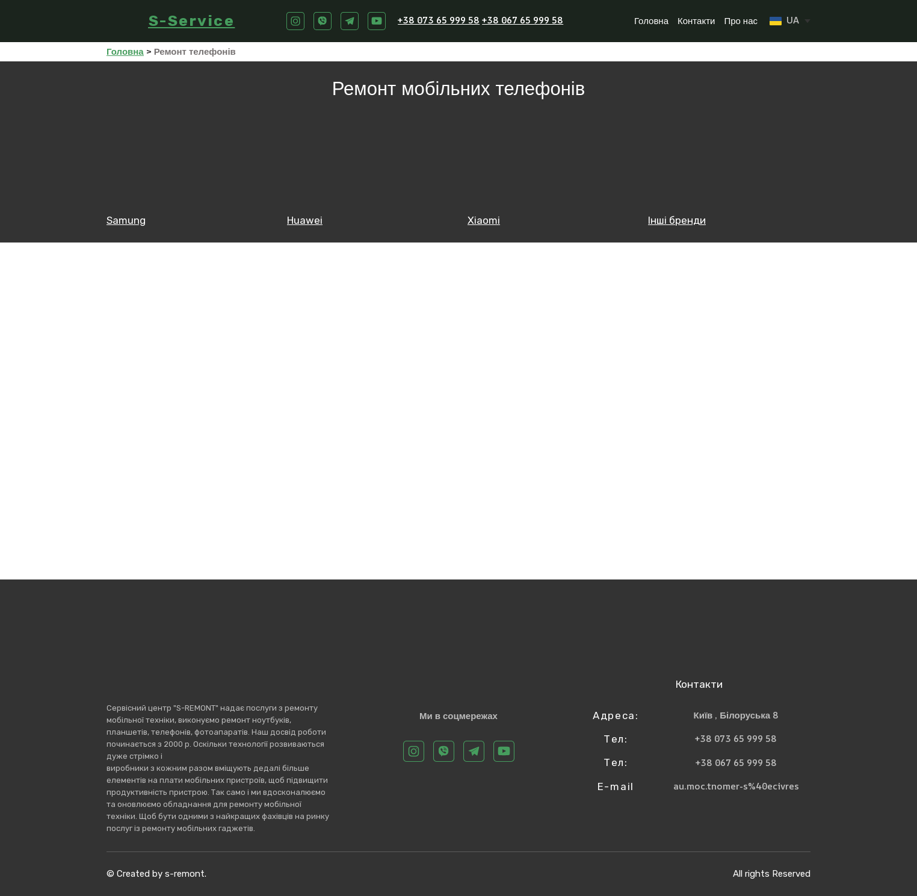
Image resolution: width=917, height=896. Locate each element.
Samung (126, 220)
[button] (295, 21)
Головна (651, 20)
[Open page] (188, 166)
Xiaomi (484, 220)
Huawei (305, 220)
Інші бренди (677, 220)
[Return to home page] (122, 21)
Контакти (696, 20)
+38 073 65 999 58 (439, 20)
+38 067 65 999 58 (522, 20)
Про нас (741, 20)
